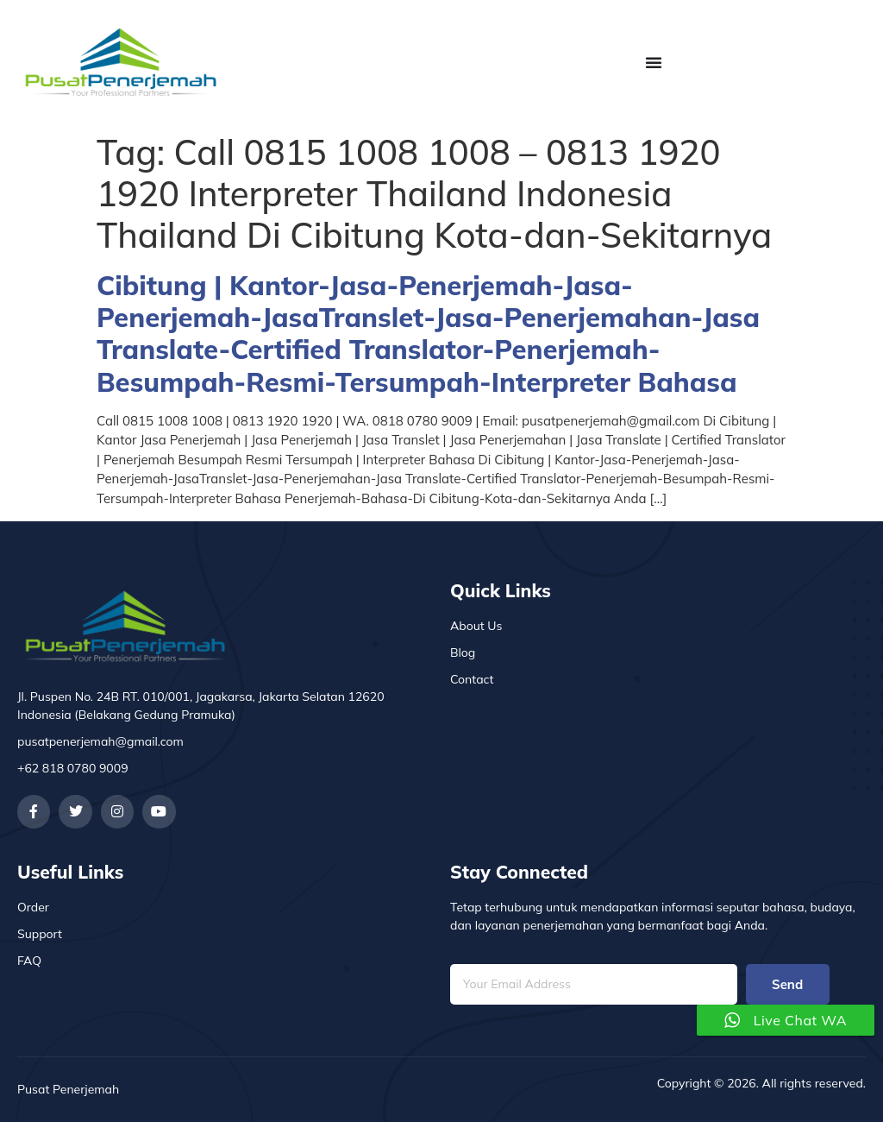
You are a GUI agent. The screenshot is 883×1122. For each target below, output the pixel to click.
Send (787, 984)
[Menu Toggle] (653, 62)
